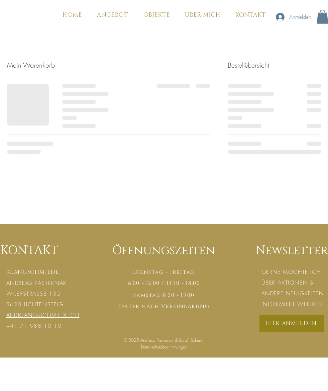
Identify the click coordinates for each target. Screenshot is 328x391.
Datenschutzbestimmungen (164, 347)
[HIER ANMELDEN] (291, 323)
